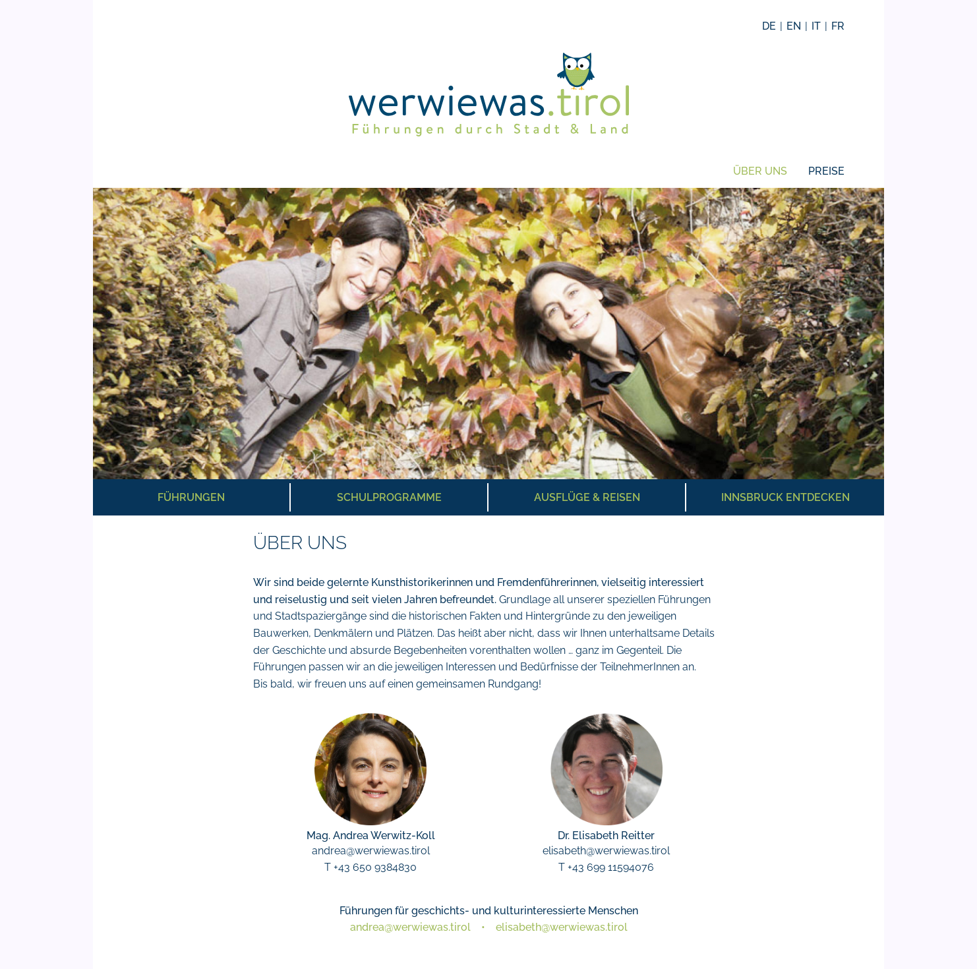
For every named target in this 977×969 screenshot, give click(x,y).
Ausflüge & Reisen (587, 497)
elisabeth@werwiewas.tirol (606, 850)
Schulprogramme (389, 497)
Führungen (191, 497)
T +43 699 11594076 (606, 867)
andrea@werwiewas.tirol (371, 850)
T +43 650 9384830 (370, 867)
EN (793, 26)
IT (816, 26)
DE (769, 26)
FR (837, 26)
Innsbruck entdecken (785, 497)
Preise (826, 171)
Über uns (760, 171)
